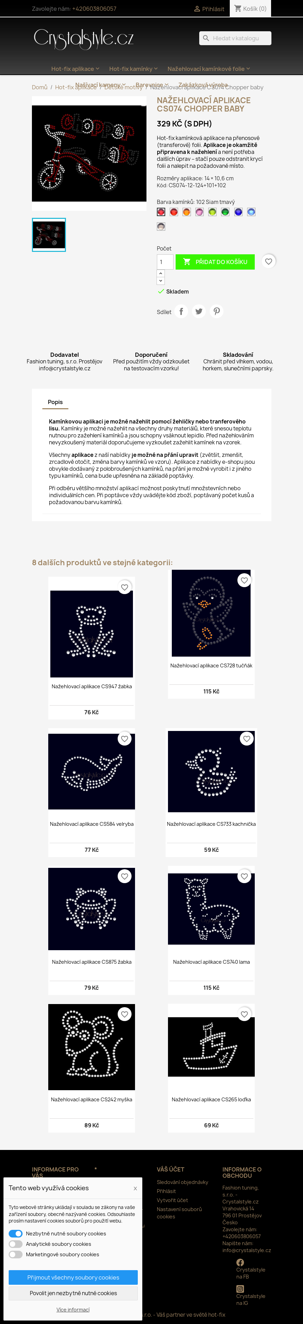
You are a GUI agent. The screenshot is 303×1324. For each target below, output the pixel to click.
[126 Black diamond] (162, 228)
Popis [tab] (55, 402)
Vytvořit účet (172, 1200)
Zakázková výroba (203, 85)
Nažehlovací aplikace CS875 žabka (92, 962)
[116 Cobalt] (239, 214)
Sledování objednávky (182, 1182)
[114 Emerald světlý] (226, 214)
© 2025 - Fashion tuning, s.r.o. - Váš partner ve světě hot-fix (151, 1314)
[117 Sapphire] (252, 214)
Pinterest (217, 311)
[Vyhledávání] (235, 38)
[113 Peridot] (213, 214)
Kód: (162, 185)
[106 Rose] (201, 214)
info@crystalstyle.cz (246, 1250)
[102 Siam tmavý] (162, 214)
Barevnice (153, 85)
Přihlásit (166, 1191)
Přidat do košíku (215, 261)
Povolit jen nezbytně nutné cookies (73, 1293)
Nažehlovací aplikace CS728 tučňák (211, 665)
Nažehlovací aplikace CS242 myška (91, 1099)
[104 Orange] (188, 214)
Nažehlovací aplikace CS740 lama (211, 962)
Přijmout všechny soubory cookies (73, 1277)
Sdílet (181, 311)
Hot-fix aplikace (76, 69)
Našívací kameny (101, 85)
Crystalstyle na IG (251, 1295)
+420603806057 (94, 9)
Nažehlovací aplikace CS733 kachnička (211, 824)
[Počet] (165, 262)
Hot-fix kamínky (134, 69)
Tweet (199, 311)
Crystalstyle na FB (251, 1269)
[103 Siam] (175, 214)
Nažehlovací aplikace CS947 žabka (92, 686)
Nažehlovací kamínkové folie (210, 69)
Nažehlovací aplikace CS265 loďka (211, 1099)
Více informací (73, 1309)
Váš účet (170, 1169)
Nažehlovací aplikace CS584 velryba (92, 824)
